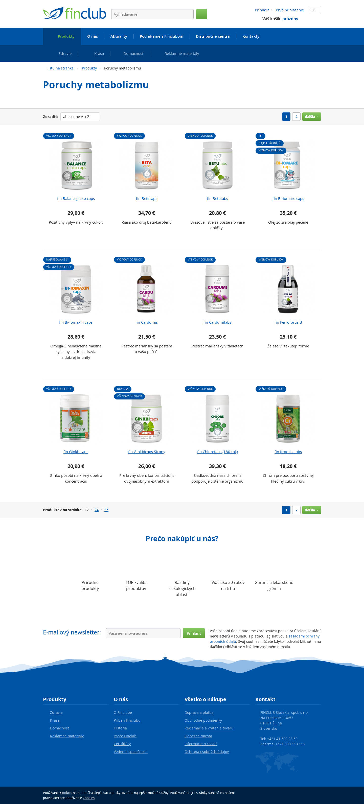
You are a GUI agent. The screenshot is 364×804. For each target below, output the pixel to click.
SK (315, 10)
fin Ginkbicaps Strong (146, 451)
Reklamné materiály (67, 736)
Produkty (89, 68)
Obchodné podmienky (203, 720)
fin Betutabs (217, 198)
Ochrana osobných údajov (207, 751)
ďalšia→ (311, 116)
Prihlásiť (262, 9)
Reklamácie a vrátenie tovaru (209, 728)
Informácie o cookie (201, 743)
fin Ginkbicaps (75, 451)
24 (97, 509)
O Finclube (123, 712)
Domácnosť (59, 728)
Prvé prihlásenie (290, 9)
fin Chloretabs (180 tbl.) (217, 451)
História (120, 728)
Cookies (66, 792)
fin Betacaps (146, 198)
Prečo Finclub (125, 736)
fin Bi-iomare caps (288, 198)
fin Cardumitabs (217, 322)
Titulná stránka (61, 68)
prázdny (290, 18)
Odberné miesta (198, 736)
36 (106, 509)
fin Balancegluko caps (76, 198)
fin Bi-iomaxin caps (76, 322)
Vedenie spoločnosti (131, 751)
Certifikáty (122, 743)
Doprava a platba (199, 712)
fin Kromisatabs (288, 451)
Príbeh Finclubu (127, 720)
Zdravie (56, 712)
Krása (55, 720)
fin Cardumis (146, 322)
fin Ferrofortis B (288, 322)
